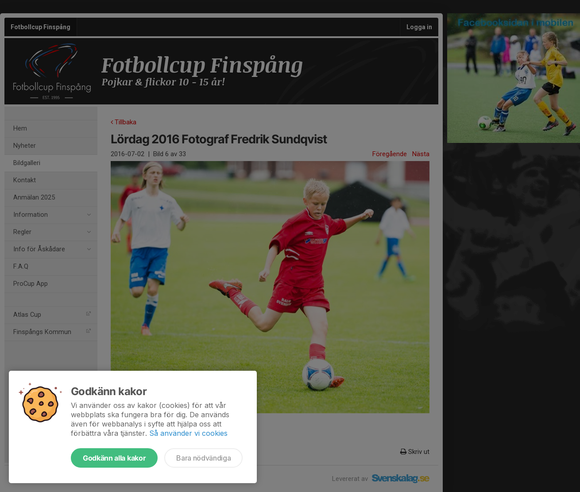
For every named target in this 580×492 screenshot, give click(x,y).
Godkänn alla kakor (114, 458)
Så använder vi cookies (188, 433)
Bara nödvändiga (203, 458)
